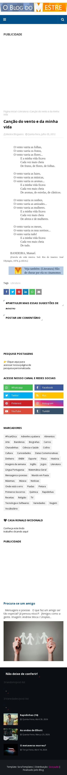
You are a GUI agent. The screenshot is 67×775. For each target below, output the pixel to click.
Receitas (9, 497)
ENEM (21, 458)
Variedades (39, 503)
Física (43, 458)
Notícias (35, 480)
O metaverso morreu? (33, 745)
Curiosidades (24, 453)
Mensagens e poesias (16, 475)
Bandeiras (19, 442)
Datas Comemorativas (46, 453)
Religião (22, 497)
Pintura (42, 486)
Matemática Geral (37, 469)
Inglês (33, 464)
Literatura (23, 111)
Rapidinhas (48, 492)
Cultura (9, 453)
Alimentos (49, 436)
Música (22, 480)
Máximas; (10, 480)
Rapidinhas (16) (29, 715)
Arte (7, 442)
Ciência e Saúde (31, 447)
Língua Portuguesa (14, 469)
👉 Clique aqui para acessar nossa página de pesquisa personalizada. (17, 365)
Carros (47, 442)
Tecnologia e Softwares (17, 503)
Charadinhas (11, 447)
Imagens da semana (15, 464)
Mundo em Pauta (40, 475)
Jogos (43, 464)
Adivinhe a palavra (30, 436)
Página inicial (10, 111)
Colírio (46, 447)
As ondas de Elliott (31, 730)
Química (33, 492)
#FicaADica (11, 436)
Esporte (32, 458)
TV (32, 497)
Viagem (53, 503)
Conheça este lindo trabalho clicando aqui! (16, 530)
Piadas (30, 486)
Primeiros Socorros (15, 492)
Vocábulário (11, 508)
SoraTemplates (25, 766)
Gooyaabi (54, 766)
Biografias (34, 442)
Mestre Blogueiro (15, 134)
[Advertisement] (33, 73)
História (55, 458)
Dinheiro (9, 458)
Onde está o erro (14, 486)
